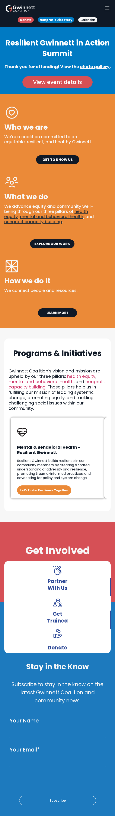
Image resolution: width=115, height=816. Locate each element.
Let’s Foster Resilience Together (44, 490)
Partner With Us (57, 585)
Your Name (24, 720)
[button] (107, 8)
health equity (81, 376)
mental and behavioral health (41, 382)
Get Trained (57, 617)
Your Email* (25, 749)
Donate (57, 647)
